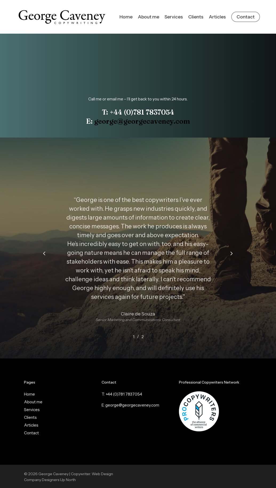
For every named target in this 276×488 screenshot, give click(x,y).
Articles (31, 425)
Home (29, 394)
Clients (30, 417)
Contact (31, 432)
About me (33, 401)
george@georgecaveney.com (142, 121)
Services (32, 409)
